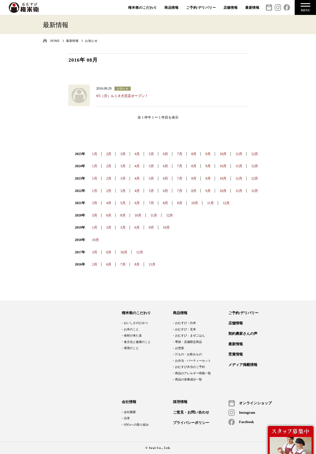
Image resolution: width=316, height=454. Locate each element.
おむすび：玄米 (185, 329)
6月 (165, 154)
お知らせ (91, 40)
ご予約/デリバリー (201, 7)
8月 (193, 154)
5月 (151, 154)
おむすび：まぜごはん (190, 335)
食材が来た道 (133, 335)
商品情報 (171, 7)
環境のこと (131, 348)
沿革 (127, 418)
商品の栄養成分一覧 (188, 379)
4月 (137, 154)
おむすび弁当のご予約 (190, 366)
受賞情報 (235, 354)
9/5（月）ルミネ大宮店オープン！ (122, 96)
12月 (254, 154)
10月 (223, 154)
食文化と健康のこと (137, 342)
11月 (239, 154)
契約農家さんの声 (242, 334)
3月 (123, 154)
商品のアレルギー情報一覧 (193, 373)
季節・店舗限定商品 (188, 342)
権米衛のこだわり (142, 7)
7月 (179, 154)
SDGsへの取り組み (136, 424)
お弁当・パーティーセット (193, 360)
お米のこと (131, 329)
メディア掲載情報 (242, 365)
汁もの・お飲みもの (188, 354)
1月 (94, 154)
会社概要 (130, 412)
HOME (55, 40)
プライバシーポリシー (191, 423)
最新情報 (252, 7)
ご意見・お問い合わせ (191, 412)
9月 (208, 154)
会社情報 (129, 402)
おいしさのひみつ (136, 323)
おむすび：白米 (185, 323)
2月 (108, 154)
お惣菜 (179, 348)
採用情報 (180, 402)
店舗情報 (230, 7)
